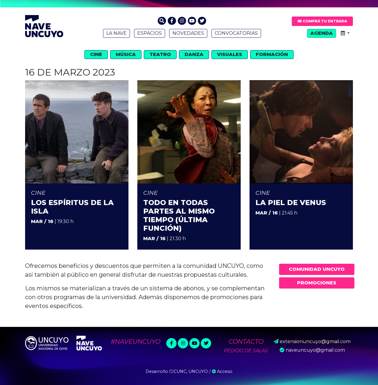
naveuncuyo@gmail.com (315, 350)
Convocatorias (236, 33)
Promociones (316, 283)
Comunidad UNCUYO (317, 269)
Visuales (229, 54)
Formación (272, 54)
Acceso (222, 371)
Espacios (149, 33)
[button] (161, 21)
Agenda (321, 33)
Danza (194, 54)
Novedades (188, 33)
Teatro (160, 54)
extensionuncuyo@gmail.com (315, 341)
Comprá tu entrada (322, 21)
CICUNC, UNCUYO (188, 371)
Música (126, 54)
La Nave (116, 33)
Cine (96, 54)
